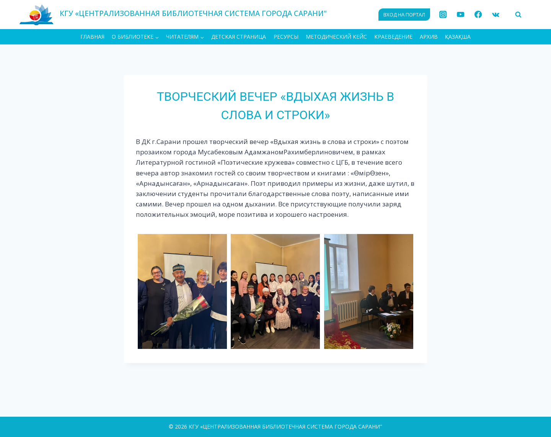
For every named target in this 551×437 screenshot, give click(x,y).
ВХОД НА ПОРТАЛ (404, 14)
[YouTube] (460, 14)
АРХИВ (429, 36)
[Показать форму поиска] (518, 14)
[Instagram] (443, 14)
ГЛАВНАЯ (92, 36)
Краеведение (393, 36)
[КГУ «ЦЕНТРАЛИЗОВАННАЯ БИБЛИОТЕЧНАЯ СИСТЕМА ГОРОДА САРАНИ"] (173, 14)
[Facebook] (478, 14)
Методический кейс (336, 36)
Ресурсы (286, 36)
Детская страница (238, 36)
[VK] (495, 14)
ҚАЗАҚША (458, 36)
